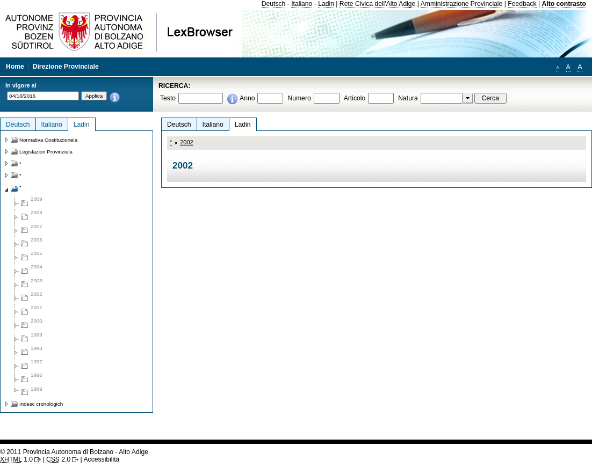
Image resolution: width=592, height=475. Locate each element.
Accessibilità (101, 459)
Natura (408, 98)
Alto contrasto (564, 4)
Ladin (326, 4)
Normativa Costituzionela (48, 140)
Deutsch (274, 4)
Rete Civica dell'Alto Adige (378, 4)
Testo (168, 98)
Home (15, 66)
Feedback (522, 4)
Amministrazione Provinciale (462, 4)
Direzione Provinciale (66, 66)
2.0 (58, 459)
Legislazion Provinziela (46, 152)
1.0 (16, 459)
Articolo (355, 98)
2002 (186, 142)
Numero (299, 98)
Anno (247, 98)
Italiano (301, 4)
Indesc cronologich (41, 404)
